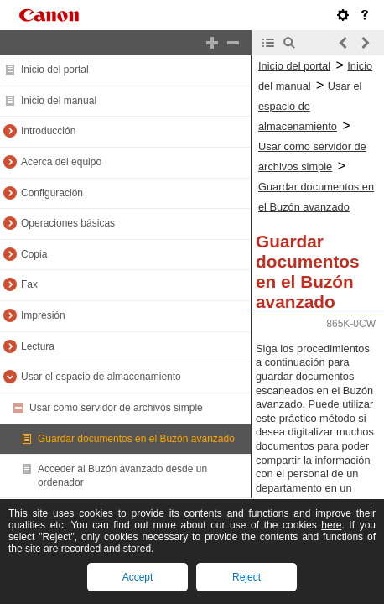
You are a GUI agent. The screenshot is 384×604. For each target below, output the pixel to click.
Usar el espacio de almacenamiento (101, 377)
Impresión (43, 315)
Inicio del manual (58, 101)
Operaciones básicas (68, 223)
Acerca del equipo (61, 162)
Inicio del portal (55, 70)
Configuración (52, 193)
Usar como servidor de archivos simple (116, 408)
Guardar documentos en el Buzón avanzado (136, 439)
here (331, 525)
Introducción (48, 131)
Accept (137, 577)
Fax (29, 284)
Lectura (37, 346)
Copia (34, 254)
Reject (246, 577)
